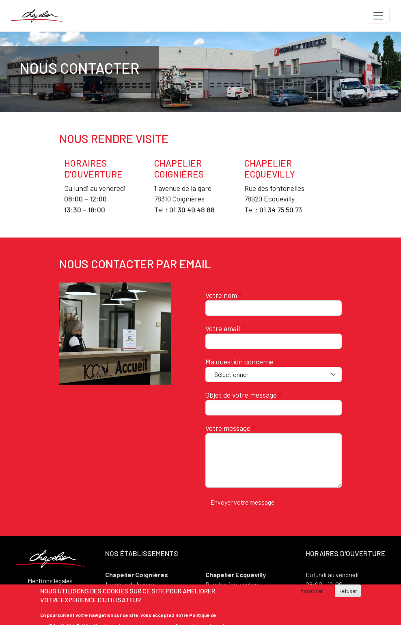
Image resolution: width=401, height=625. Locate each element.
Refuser (347, 590)
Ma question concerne (239, 361)
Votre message (227, 428)
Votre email (222, 328)
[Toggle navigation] (378, 16)
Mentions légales (50, 580)
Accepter (311, 590)
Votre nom (221, 295)
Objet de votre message (241, 394)
